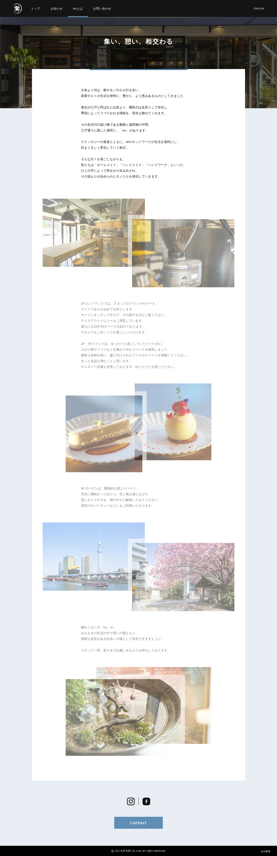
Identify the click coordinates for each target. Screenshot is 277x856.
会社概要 (266, 851)
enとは (77, 8)
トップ (35, 8)
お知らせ (56, 8)
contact (138, 823)
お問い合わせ (102, 8)
